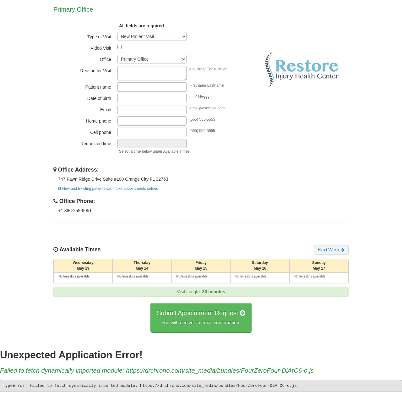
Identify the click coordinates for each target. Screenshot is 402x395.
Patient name (98, 87)
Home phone (98, 120)
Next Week (331, 249)
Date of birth (99, 98)
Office (105, 59)
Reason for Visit (95, 70)
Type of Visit (99, 36)
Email (105, 109)
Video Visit (100, 48)
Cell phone (100, 132)
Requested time (95, 143)
